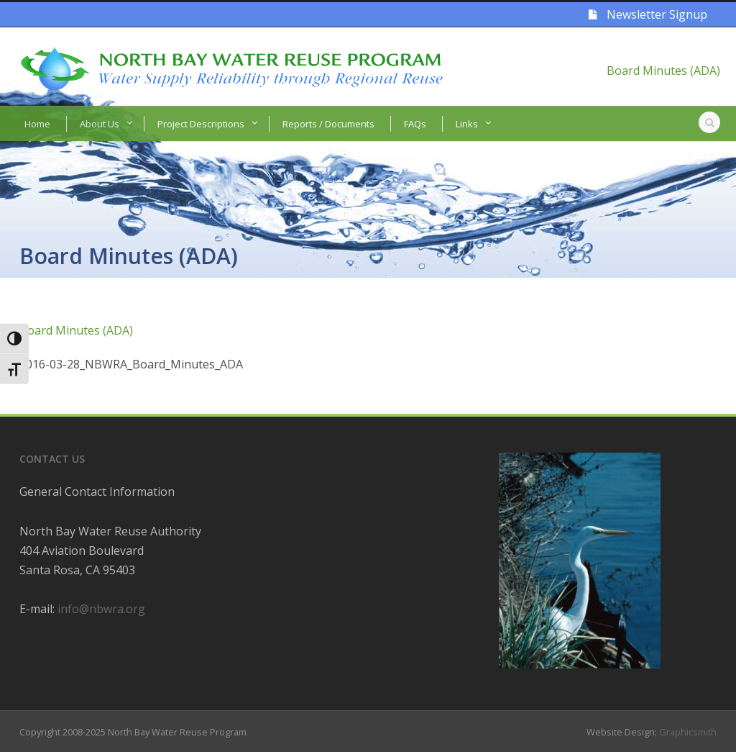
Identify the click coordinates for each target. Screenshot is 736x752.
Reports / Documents (328, 123)
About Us (99, 123)
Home (37, 123)
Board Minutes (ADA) (663, 70)
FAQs (415, 123)
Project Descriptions (200, 123)
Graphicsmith (688, 731)
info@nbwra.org (101, 609)
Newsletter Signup (648, 14)
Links (467, 123)
